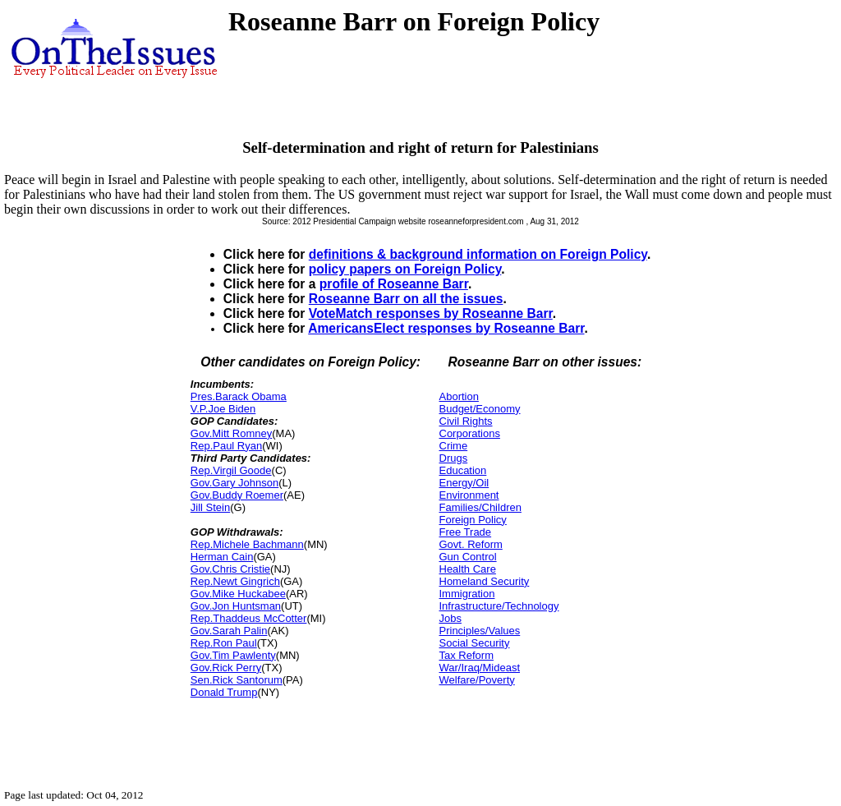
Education (463, 470)
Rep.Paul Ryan (226, 446)
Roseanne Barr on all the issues (406, 299)
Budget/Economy (480, 409)
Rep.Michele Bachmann (247, 544)
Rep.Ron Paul (224, 643)
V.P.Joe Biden (223, 409)
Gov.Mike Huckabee (238, 593)
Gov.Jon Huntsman (236, 606)
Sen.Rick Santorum (237, 680)
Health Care (467, 569)
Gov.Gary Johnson (234, 483)
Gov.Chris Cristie (230, 569)
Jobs (450, 618)
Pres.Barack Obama (239, 396)
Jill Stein (210, 507)
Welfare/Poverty (477, 680)
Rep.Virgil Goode (231, 470)
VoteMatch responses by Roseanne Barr (431, 313)
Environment (469, 495)
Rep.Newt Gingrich (235, 581)
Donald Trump (224, 692)
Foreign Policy (473, 520)
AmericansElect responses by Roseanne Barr (446, 328)
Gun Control (468, 556)
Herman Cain (222, 556)
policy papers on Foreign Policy (405, 269)
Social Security (474, 643)
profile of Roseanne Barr (393, 284)
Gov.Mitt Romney (231, 433)
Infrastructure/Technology (499, 606)
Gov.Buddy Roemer (237, 495)
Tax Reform (466, 655)
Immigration (467, 593)
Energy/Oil (464, 483)
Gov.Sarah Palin (229, 630)
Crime (453, 446)
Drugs (453, 458)
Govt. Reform (471, 544)
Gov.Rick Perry (226, 667)
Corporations (469, 433)
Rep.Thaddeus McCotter (249, 618)
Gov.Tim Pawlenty (233, 655)
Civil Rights (466, 421)
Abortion (459, 396)
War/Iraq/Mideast (480, 667)
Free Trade (465, 532)
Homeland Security (484, 581)
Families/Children (480, 507)
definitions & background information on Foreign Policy (478, 254)
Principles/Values (480, 630)
